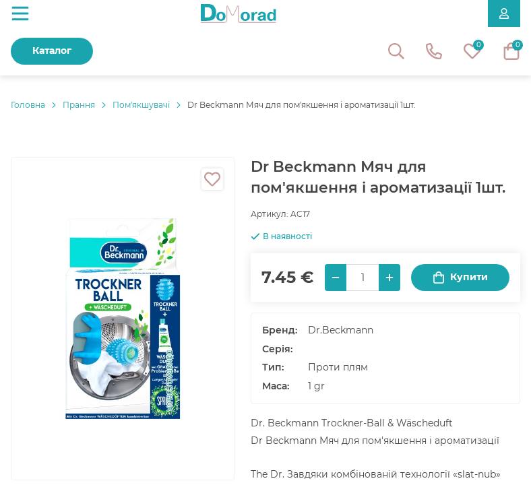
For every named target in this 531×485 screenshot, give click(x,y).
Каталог (51, 50)
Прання (79, 105)
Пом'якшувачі (141, 105)
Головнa (28, 105)
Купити (460, 277)
